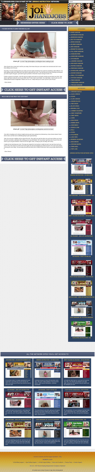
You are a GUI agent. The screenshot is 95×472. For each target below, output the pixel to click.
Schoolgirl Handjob (77, 70)
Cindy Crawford (76, 113)
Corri (73, 118)
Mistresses (81, 88)
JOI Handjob (75, 58)
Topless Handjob (76, 85)
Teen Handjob (75, 80)
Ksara (73, 132)
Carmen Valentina (77, 110)
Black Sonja (75, 106)
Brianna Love (75, 108)
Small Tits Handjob (77, 75)
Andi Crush (74, 103)
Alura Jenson (75, 99)
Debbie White (75, 122)
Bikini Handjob (75, 42)
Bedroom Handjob (77, 37)
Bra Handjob (75, 46)
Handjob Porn (75, 54)
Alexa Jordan (75, 94)
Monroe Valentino (77, 139)
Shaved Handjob (76, 73)
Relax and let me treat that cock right (15, 96)
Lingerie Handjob (76, 61)
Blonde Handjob (76, 44)
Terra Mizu (74, 146)
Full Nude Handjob (77, 51)
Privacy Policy (68, 462)
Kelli (72, 130)
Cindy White (74, 115)
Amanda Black (75, 101)
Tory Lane (74, 149)
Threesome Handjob (77, 82)
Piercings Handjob (77, 68)
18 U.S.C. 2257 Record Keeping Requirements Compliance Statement (47, 466)
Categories (81, 29)
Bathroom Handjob (77, 35)
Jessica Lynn (75, 127)
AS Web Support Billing (44, 462)
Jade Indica (74, 125)
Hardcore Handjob (77, 56)
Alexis (73, 96)
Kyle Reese (74, 134)
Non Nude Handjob (77, 63)
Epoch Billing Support (31, 462)
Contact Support (78, 462)
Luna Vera (74, 137)
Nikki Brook (75, 142)
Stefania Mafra (76, 144)
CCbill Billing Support (18, 462)
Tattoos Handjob (76, 77)
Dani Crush (74, 120)
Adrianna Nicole (76, 91)
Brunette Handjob (77, 49)
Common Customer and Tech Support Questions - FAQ (47, 456)
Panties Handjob (76, 66)
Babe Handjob (75, 32)
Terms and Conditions (57, 462)
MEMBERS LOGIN (47, 459)
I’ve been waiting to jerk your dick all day (16, 28)
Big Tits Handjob (76, 39)
